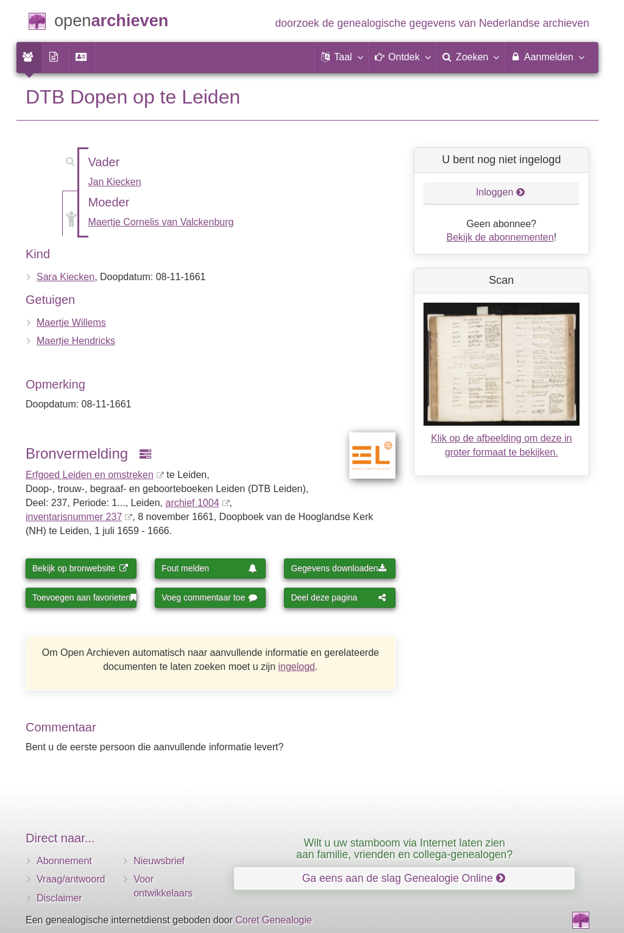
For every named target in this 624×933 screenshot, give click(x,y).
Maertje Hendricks (76, 341)
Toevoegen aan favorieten (84, 597)
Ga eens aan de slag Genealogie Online (403, 878)
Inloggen (500, 192)
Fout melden (209, 568)
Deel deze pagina (338, 597)
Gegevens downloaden (338, 568)
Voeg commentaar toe (209, 597)
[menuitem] (29, 57)
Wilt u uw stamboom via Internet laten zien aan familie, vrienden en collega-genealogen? (404, 849)
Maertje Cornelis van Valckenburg (161, 222)
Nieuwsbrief (159, 861)
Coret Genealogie (273, 920)
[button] (341, 57)
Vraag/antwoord (71, 879)
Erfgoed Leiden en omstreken (90, 475)
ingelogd (297, 666)
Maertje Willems (71, 322)
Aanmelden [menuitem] (547, 57)
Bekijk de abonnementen (500, 237)
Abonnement (64, 861)
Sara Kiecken (65, 277)
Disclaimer (59, 898)
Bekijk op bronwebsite (80, 568)
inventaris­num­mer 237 (74, 517)
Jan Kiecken (114, 182)
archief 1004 (192, 503)
